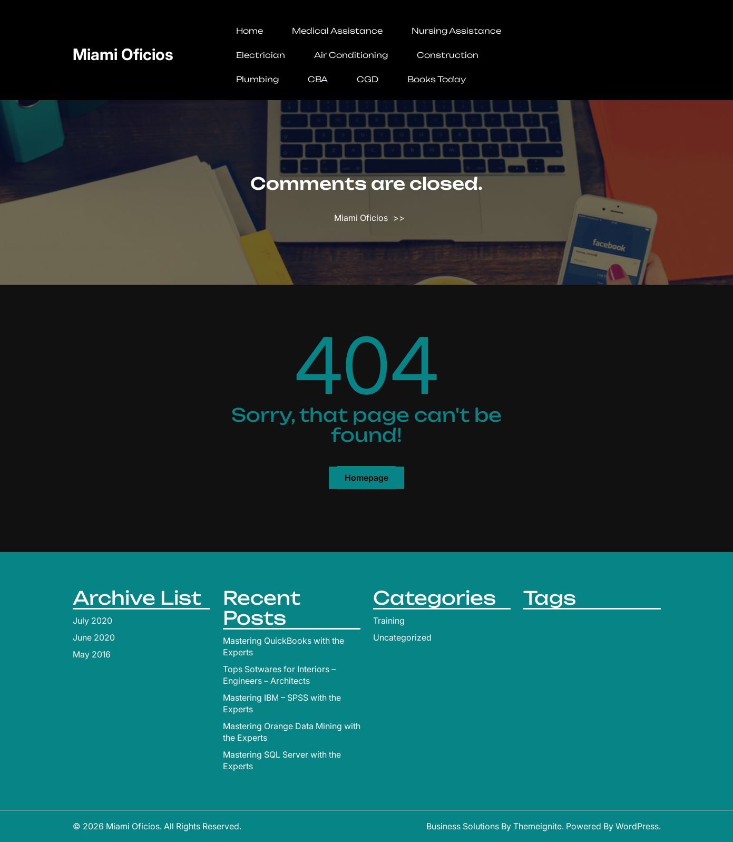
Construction (447, 55)
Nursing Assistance (456, 31)
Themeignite (537, 826)
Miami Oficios (123, 54)
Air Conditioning (351, 55)
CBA (318, 79)
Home (249, 31)
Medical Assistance (337, 31)
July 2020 (92, 620)
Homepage (366, 477)
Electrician (260, 55)
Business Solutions (462, 826)
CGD (367, 79)
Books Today (436, 79)
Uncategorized (402, 637)
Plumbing (257, 79)
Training (389, 620)
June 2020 (94, 637)
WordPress (637, 826)
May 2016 (92, 654)
